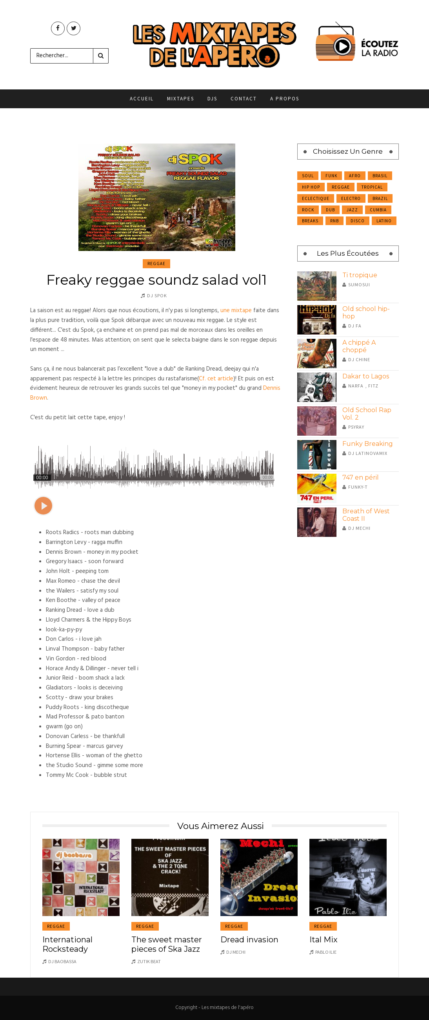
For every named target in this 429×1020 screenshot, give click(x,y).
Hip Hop (311, 187)
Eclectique (315, 198)
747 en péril (360, 477)
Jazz (352, 210)
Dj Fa (355, 326)
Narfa (356, 386)
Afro (355, 175)
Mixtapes (180, 98)
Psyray (356, 427)
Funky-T (358, 487)
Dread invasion (249, 939)
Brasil (380, 175)
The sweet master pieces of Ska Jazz (166, 944)
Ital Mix (323, 939)
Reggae (156, 263)
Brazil (380, 198)
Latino (384, 221)
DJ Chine (359, 359)
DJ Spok (157, 295)
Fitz (373, 386)
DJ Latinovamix (367, 453)
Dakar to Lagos (365, 376)
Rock (308, 210)
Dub (330, 210)
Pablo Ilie (325, 952)
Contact (244, 98)
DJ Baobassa (62, 961)
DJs (212, 98)
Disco (358, 221)
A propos (284, 98)
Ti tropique (359, 275)
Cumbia (378, 210)
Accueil (142, 98)
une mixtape (236, 310)
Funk (331, 175)
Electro (351, 198)
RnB (334, 221)
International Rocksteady (67, 944)
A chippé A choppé (359, 346)
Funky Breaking (367, 443)
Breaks (310, 221)
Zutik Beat (149, 961)
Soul (308, 175)
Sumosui (359, 284)
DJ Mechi (359, 528)
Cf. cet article (216, 379)
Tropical (372, 187)
